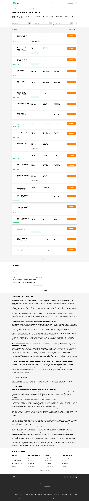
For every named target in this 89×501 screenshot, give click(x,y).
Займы (39, 2)
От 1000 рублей (48, 460)
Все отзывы (44, 290)
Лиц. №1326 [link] (24, 50)
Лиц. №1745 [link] (24, 189)
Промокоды (64, 494)
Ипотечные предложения (35, 494)
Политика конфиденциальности (54, 498)
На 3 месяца (30, 460)
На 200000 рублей (49, 466)
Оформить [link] (71, 35)
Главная (13, 8)
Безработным (64, 466)
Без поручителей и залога (17, 463)
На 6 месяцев (31, 465)
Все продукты (19, 8)
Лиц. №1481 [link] (23, 156)
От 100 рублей (48, 463)
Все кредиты (15, 494)
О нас (26, 498)
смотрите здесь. (38, 484)
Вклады (45, 2)
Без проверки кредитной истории (19, 465)
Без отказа (64, 460)
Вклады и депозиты (27, 8)
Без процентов (65, 463)
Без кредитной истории (16, 460)
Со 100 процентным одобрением (18, 458)
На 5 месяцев (31, 463)
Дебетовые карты (48, 494)
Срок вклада (56, 21)
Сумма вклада (35, 21)
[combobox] (72, 29)
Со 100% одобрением (49, 461)
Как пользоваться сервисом (70, 498)
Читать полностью (37, 284)
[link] (65, 477)
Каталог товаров (73, 494)
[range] (21, 23)
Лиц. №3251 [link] (23, 250)
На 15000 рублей (48, 465)
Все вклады (56, 494)
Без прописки (14, 466)
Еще (61, 2)
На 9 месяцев (31, 466)
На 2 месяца (30, 458)
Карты (33, 2)
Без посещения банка (66, 461)
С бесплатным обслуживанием (68, 458)
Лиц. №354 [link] (24, 61)
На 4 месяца (30, 461)
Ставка (13, 21)
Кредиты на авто (24, 494)
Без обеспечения (15, 461)
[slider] (21, 24)
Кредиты (26, 2)
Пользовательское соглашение (37, 498)
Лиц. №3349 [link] (25, 167)
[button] (70, 2)
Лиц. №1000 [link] (23, 146)
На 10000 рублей (48, 458)
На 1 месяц (30, 457)
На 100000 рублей (49, 457)
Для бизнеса (54, 2)
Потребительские (15, 457)
